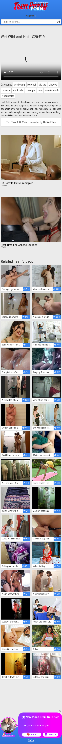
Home (29, 16)
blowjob (53, 84)
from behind (8, 95)
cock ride (18, 90)
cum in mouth (52, 90)
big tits (42, 84)
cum (40, 90)
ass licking (19, 84)
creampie (30, 90)
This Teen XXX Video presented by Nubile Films (31, 122)
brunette (6, 90)
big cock (31, 84)
